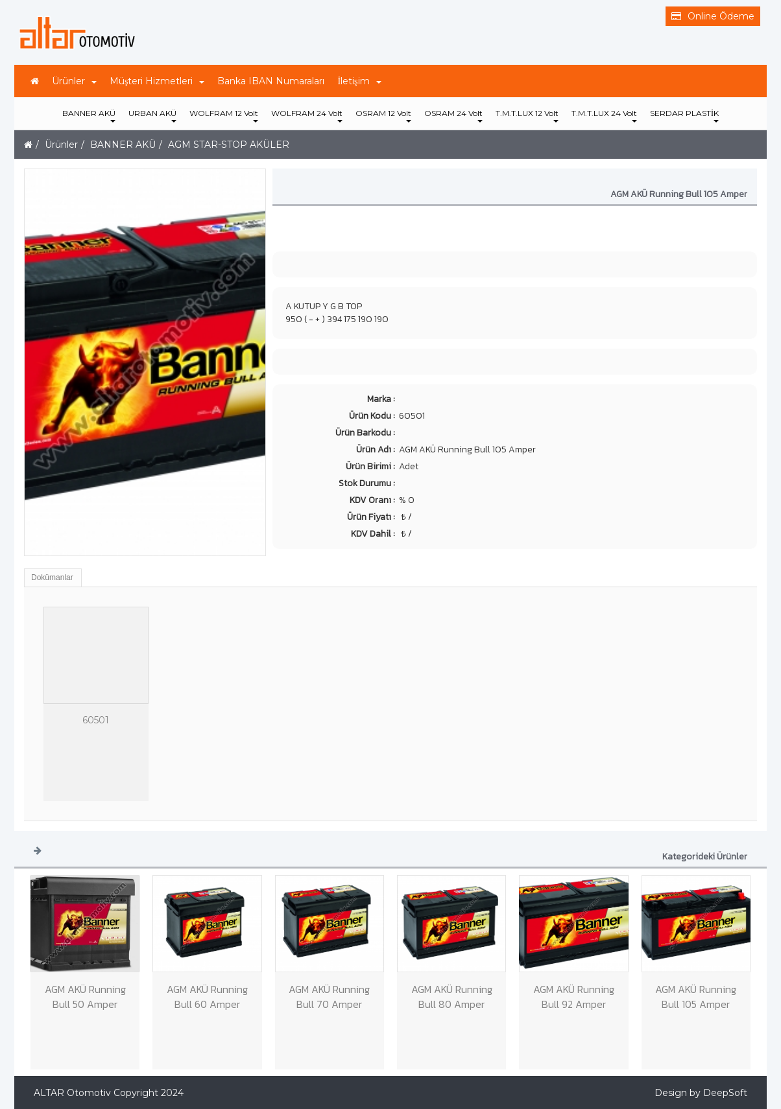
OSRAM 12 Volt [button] (383, 115)
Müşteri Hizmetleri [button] (157, 81)
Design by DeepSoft (701, 1093)
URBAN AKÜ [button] (152, 115)
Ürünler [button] (74, 81)
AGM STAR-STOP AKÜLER (228, 144)
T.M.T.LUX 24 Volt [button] (604, 115)
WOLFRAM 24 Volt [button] (306, 115)
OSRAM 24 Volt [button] (453, 115)
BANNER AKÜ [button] (88, 115)
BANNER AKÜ (123, 144)
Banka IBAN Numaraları (270, 81)
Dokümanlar (52, 577)
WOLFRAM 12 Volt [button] (223, 115)
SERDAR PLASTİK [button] (684, 115)
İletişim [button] (359, 81)
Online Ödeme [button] (712, 16)
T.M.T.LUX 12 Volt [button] (527, 115)
